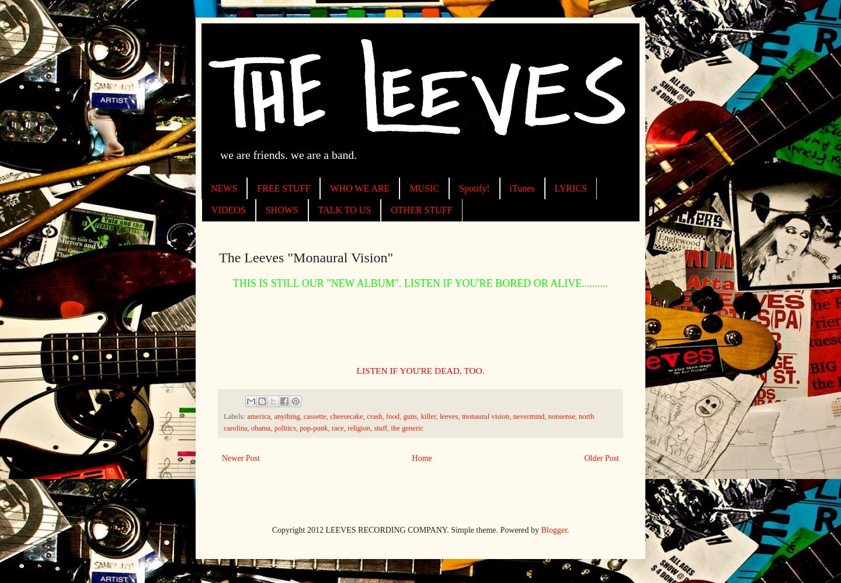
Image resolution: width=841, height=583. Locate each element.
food (392, 416)
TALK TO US (344, 210)
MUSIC (424, 188)
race (338, 428)
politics (285, 428)
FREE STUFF (283, 188)
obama (261, 428)
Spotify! (474, 188)
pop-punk (314, 428)
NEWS (224, 188)
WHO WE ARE (360, 188)
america (258, 416)
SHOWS (282, 210)
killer (428, 416)
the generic (407, 428)
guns (410, 416)
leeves (449, 416)
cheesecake (346, 416)
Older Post (602, 458)
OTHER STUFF (421, 210)
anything (287, 416)
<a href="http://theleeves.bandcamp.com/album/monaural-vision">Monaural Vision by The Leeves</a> (420, 327)
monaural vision (486, 416)
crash (375, 416)
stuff (380, 428)
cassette (315, 416)
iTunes (522, 188)
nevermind (528, 416)
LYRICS (571, 188)
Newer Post (241, 458)
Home (422, 458)
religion (358, 428)
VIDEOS (228, 210)
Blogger (554, 530)
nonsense (561, 416)
